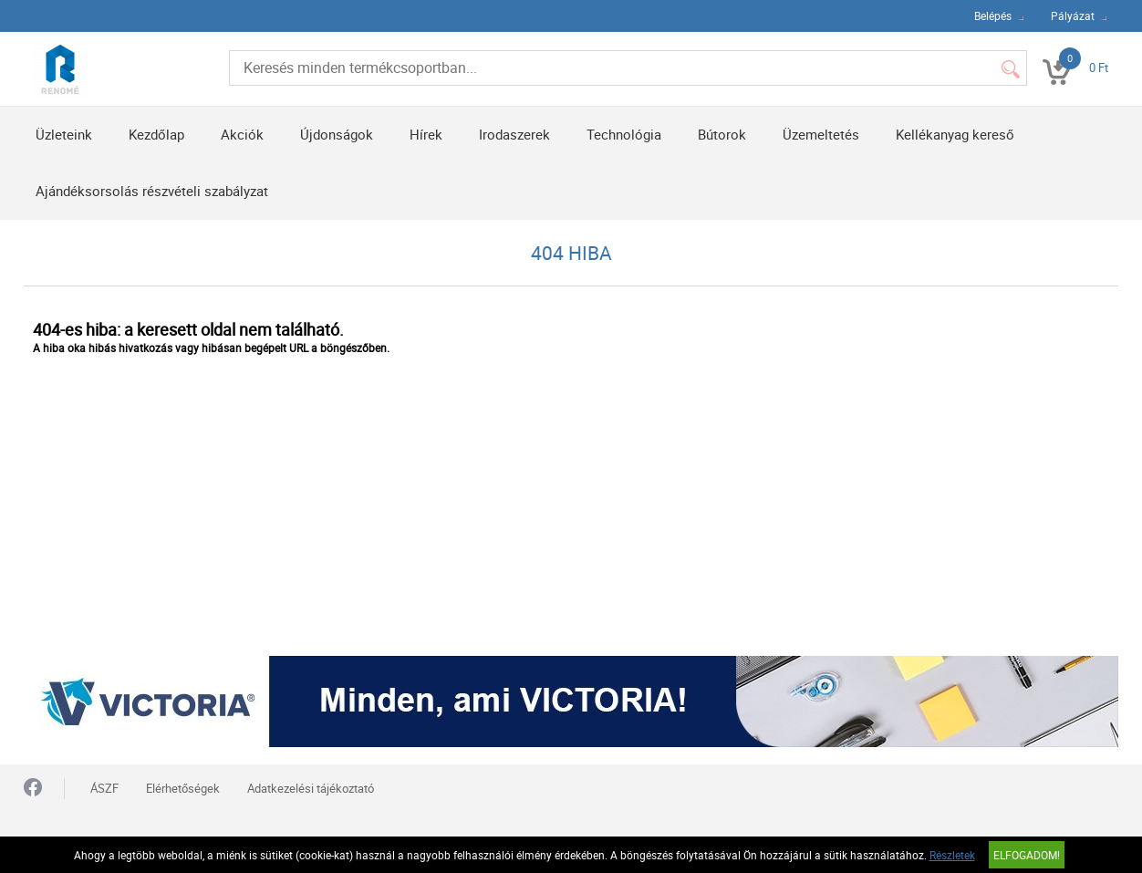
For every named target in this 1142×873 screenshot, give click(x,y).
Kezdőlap (156, 134)
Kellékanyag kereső (955, 134)
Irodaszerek (514, 134)
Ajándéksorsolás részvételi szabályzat (152, 191)
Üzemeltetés (821, 134)
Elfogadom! (1026, 854)
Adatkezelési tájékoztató (310, 788)
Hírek (426, 134)
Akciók (242, 134)
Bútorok (722, 134)
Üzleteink (64, 134)
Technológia (624, 134)
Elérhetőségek (183, 788)
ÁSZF (104, 788)
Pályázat (1073, 15)
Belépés (993, 15)
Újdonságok (336, 134)
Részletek (952, 854)
